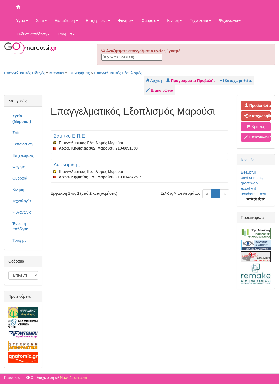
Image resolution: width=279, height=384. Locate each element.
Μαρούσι (56, 73)
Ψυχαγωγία (230, 20)
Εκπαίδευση (66, 20)
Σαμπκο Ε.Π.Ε (69, 136)
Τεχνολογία (200, 20)
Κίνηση (174, 20)
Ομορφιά (150, 20)
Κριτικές (256, 126)
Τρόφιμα (66, 34)
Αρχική (154, 80)
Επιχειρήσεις (98, 20)
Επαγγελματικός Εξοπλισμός (118, 73)
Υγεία (22, 20)
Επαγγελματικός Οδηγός (24, 73)
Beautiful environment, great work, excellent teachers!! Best (253, 183)
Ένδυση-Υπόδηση (32, 34)
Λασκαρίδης (66, 164)
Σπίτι (41, 20)
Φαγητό (125, 20)
